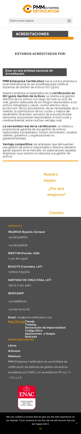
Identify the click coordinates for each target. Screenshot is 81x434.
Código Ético (34, 330)
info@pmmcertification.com (34, 317)
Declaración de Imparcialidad (45, 327)
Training (30, 324)
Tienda (30, 321)
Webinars (14, 356)
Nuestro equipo (51, 177)
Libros (12, 345)
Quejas (50, 333)
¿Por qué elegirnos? (56, 191)
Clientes (56, 213)
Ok (40, 428)
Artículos (14, 351)
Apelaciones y (35, 333)
